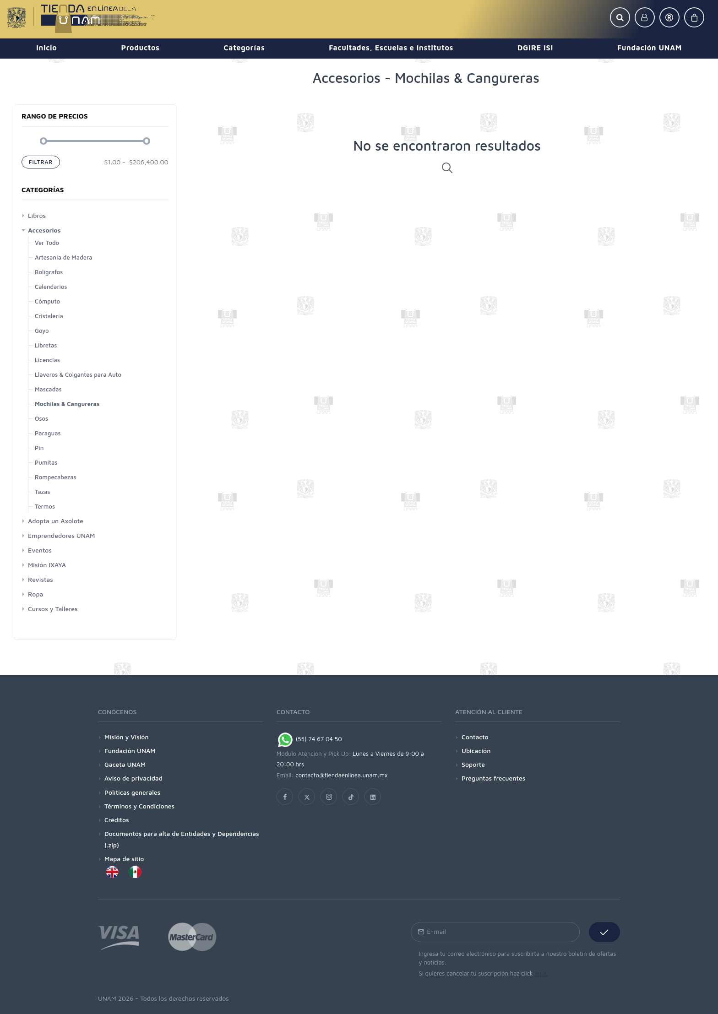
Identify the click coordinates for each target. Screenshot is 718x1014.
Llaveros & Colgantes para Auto (78, 374)
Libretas (46, 345)
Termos (45, 506)
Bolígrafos (49, 272)
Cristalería (49, 316)
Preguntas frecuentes (493, 778)
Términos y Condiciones (139, 806)
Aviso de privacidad (133, 778)
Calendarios (51, 286)
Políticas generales (132, 792)
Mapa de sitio (124, 858)
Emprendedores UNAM (61, 535)
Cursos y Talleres (53, 609)
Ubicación (476, 750)
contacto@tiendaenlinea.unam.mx (341, 775)
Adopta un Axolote (55, 521)
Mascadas (48, 389)
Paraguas (48, 433)
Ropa (35, 594)
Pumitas (46, 462)
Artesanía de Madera (63, 257)
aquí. (541, 973)
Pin (39, 447)
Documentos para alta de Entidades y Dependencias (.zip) (181, 839)
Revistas (40, 579)
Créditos (116, 820)
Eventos (40, 550)
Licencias (47, 359)
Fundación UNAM (130, 750)
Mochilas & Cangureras (67, 403)
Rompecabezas (55, 477)
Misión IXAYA (47, 565)
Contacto (475, 737)
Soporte (473, 764)
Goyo (42, 330)
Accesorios (44, 230)
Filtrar (41, 161)
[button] (620, 17)
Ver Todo (47, 242)
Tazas (42, 491)
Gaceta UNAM (125, 764)
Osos (41, 418)
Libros (37, 215)
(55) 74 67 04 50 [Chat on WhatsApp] (309, 739)
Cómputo (47, 301)
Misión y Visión (126, 737)
